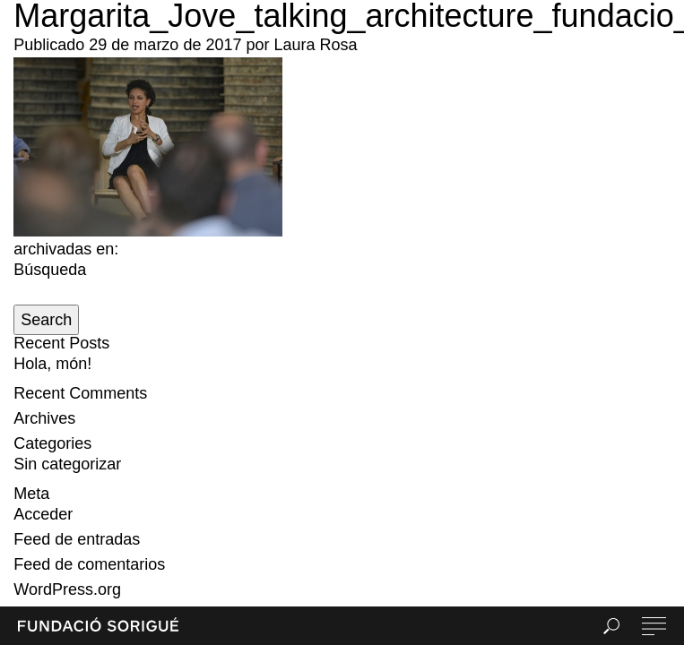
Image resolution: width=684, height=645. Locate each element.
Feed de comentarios (89, 564)
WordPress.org (67, 589)
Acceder (43, 514)
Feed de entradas (76, 539)
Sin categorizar (67, 464)
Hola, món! (52, 364)
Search (46, 320)
